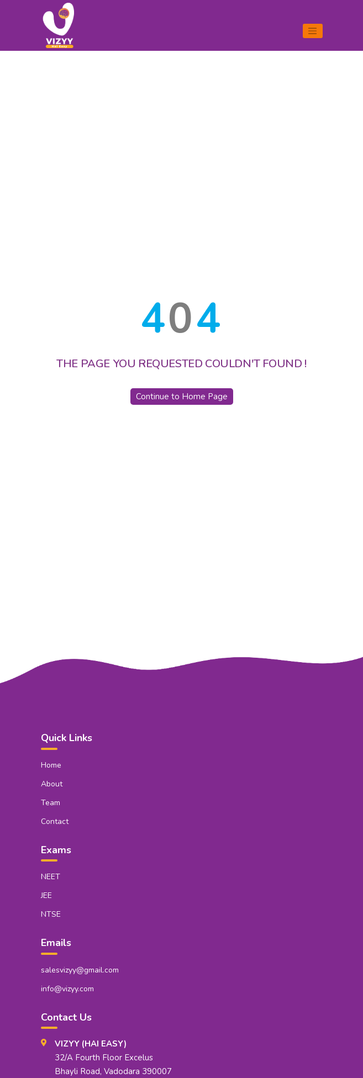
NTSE (51, 914)
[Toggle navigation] (313, 31)
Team (50, 802)
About (51, 784)
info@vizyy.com (67, 989)
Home (51, 765)
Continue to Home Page (182, 396)
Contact (55, 821)
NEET (50, 876)
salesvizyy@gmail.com (80, 970)
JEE (46, 895)
